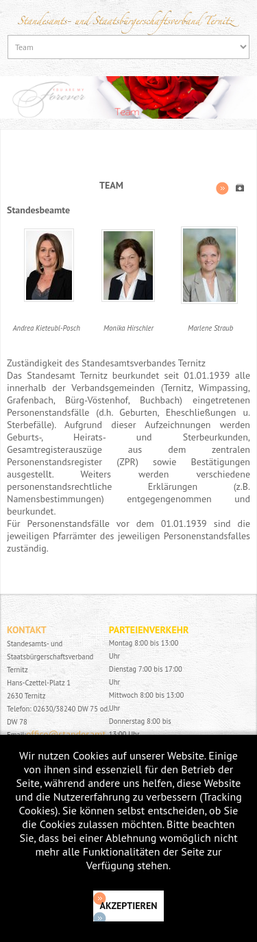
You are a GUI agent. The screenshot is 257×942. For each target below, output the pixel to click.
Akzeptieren (129, 905)
